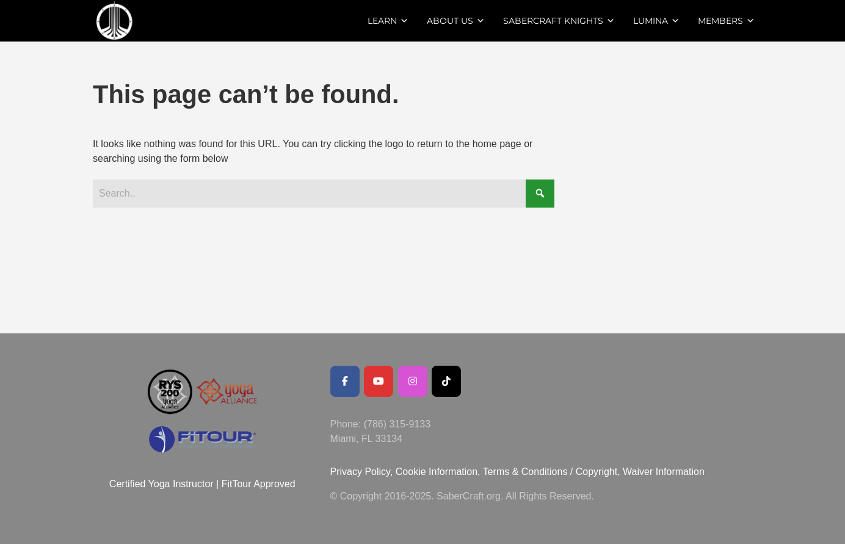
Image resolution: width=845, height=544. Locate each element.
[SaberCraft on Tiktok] (446, 381)
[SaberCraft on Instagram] (412, 381)
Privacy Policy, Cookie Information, (406, 471)
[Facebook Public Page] (345, 381)
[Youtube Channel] (378, 381)
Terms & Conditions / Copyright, (551, 471)
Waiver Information (664, 471)
